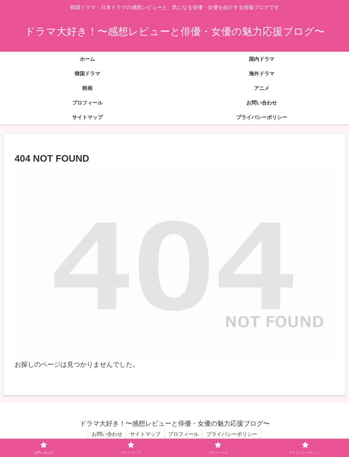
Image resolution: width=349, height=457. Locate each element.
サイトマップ (145, 434)
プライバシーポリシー (231, 434)
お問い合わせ (107, 434)
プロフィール (183, 434)
